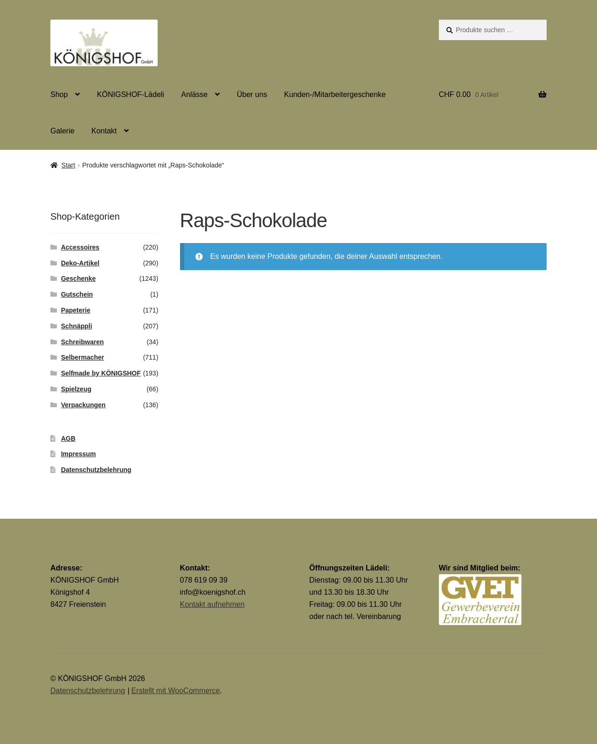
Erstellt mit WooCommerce (175, 691)
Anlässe (194, 94)
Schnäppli (76, 326)
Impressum (78, 454)
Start (69, 165)
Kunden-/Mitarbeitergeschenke (335, 94)
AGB (68, 438)
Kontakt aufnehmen (212, 604)
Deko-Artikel (80, 263)
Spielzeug (76, 389)
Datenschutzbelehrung (96, 469)
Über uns (252, 94)
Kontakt (104, 131)
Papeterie (75, 310)
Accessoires (80, 247)
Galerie (62, 131)
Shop (59, 94)
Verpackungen (83, 405)
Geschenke (78, 278)
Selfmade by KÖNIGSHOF (101, 373)
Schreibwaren (82, 342)
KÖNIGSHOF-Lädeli (130, 94)
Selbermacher (82, 357)
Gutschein (77, 294)
